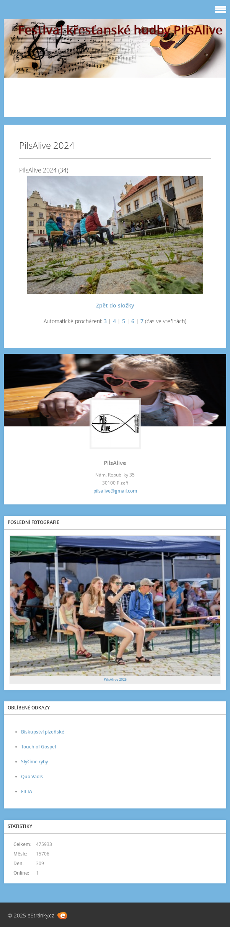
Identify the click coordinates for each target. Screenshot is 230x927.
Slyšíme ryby (34, 761)
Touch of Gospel (38, 746)
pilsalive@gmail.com (115, 491)
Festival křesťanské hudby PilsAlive (120, 29)
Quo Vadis (32, 776)
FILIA (26, 791)
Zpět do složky (115, 305)
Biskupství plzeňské (42, 732)
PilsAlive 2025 (115, 679)
